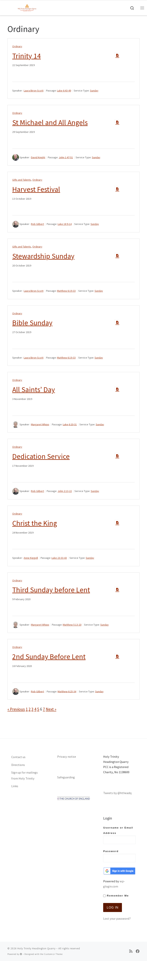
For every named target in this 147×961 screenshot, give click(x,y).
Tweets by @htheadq (117, 793)
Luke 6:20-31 (70, 424)
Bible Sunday (32, 322)
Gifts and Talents (21, 179)
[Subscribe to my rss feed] (130, 951)
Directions (18, 765)
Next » (51, 709)
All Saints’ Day (33, 389)
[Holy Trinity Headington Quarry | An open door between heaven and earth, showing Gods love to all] (27, 7)
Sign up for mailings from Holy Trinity (24, 775)
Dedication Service (41, 456)
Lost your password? (117, 918)
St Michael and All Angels (50, 122)
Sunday (94, 90)
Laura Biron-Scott (33, 90)
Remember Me (116, 895)
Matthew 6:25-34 (67, 691)
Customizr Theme (53, 954)
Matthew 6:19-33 (66, 291)
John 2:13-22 (65, 491)
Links (14, 786)
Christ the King (34, 523)
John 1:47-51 (66, 157)
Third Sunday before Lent (51, 589)
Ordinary (17, 46)
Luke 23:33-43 (59, 558)
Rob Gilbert (37, 224)
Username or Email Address (119, 835)
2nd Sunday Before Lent (49, 656)
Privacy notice (66, 756)
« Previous (16, 709)
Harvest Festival (36, 189)
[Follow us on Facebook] (138, 951)
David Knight (38, 157)
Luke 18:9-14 (65, 224)
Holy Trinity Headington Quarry (36, 948)
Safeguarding (66, 777)
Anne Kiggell (31, 558)
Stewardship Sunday (43, 256)
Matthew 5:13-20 (72, 624)
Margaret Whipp (40, 424)
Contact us (18, 757)
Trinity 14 (26, 55)
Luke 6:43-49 (64, 90)
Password (119, 856)
